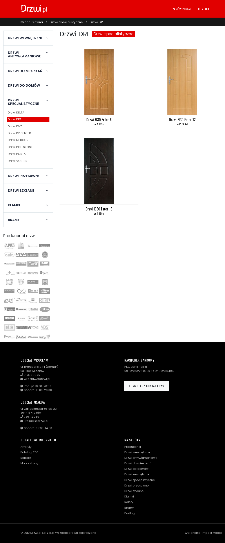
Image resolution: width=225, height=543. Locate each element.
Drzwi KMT (15, 126)
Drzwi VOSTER (17, 161)
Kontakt (203, 9)
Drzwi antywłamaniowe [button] (24, 55)
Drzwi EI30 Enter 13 (99, 209)
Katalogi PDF (29, 452)
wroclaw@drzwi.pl (37, 379)
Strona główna (31, 22)
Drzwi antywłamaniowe (141, 458)
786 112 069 (31, 417)
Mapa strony (29, 463)
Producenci (132, 447)
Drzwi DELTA (16, 112)
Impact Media (212, 533)
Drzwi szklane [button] (21, 190)
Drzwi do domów (136, 469)
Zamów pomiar (181, 9)
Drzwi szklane (134, 491)
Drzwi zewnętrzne (136, 474)
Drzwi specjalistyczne (66, 22)
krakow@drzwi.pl (36, 421)
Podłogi (129, 513)
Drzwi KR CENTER (19, 133)
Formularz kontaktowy (147, 386)
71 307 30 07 (32, 375)
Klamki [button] (14, 205)
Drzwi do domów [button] (24, 85)
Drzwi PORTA (17, 154)
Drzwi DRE (97, 22)
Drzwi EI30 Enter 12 (182, 119)
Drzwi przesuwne (136, 485)
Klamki (129, 496)
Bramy (129, 508)
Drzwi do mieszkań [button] (25, 71)
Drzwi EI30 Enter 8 (99, 119)
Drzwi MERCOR (18, 140)
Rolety (128, 502)
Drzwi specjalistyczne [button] (23, 102)
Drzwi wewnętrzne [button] (25, 38)
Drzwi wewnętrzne (137, 452)
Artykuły (25, 447)
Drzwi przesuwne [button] (24, 176)
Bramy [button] (14, 220)
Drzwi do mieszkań (137, 463)
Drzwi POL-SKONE (20, 147)
